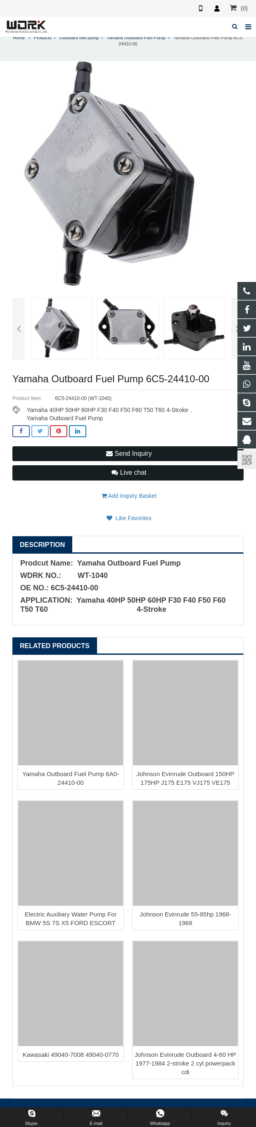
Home (19, 40)
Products (43, 40)
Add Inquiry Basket (129, 498)
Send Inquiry (129, 455)
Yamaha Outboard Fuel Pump (136, 40)
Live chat (128, 474)
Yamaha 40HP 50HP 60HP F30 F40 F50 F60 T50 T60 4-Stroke (107, 412)
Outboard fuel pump (79, 40)
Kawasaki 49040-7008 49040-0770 (71, 1057)
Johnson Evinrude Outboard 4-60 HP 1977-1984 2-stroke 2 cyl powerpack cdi (185, 1066)
